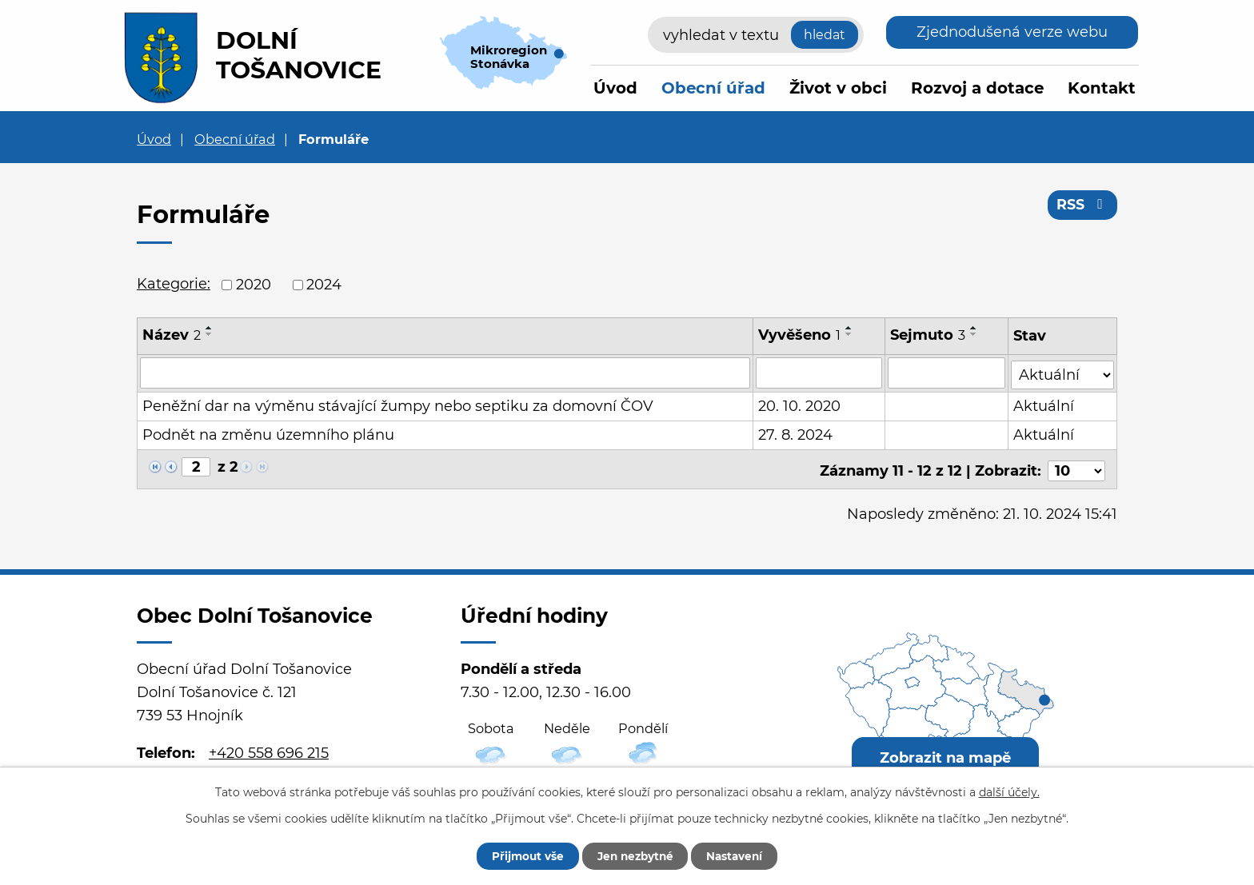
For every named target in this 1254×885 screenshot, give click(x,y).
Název (171, 335)
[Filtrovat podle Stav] (1063, 371)
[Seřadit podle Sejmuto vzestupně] (975, 328)
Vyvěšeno (799, 335)
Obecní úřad (713, 88)
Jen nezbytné (634, 855)
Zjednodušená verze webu (1012, 32)
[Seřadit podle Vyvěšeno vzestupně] (849, 328)
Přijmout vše (520, 855)
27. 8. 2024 (795, 433)
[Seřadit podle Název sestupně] (209, 334)
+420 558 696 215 (269, 747)
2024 (323, 284)
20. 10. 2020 (799, 404)
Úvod (615, 88)
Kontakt (1102, 88)
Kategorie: (173, 284)
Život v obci (838, 88)
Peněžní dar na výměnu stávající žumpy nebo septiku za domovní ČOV (397, 404)
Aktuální (1044, 404)
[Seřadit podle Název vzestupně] (209, 328)
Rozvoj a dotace (977, 88)
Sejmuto (928, 335)
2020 (253, 284)
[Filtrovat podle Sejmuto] (948, 372)
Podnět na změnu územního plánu (268, 433)
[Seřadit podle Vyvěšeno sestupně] (849, 334)
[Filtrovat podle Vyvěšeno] (819, 372)
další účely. (1009, 791)
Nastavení (741, 855)
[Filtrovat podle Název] (445, 372)
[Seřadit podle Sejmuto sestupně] (975, 334)
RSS (1082, 206)
